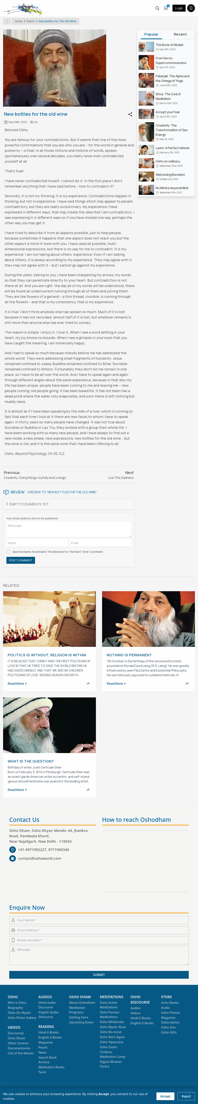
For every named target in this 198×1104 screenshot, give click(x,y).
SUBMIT (99, 975)
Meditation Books (51, 1067)
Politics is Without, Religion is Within (47, 655)
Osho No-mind (110, 1032)
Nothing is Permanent (129, 655)
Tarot (42, 1072)
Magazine (45, 1042)
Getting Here (78, 1017)
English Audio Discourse (48, 1014)
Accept (165, 1096)
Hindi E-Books (48, 1032)
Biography (15, 1007)
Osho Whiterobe (112, 1022)
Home (18, 21)
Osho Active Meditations (108, 1004)
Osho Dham (16, 1038)
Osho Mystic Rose (113, 1027)
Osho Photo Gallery (22, 1018)
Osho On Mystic (19, 1013)
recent (180, 34)
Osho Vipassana (111, 1042)
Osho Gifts (169, 1032)
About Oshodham (82, 1002)
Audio (165, 1007)
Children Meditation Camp (112, 1054)
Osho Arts (168, 1027)
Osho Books (170, 1002)
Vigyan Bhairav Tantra (111, 1064)
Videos (135, 1013)
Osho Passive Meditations (109, 1014)
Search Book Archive (47, 1059)
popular (151, 34)
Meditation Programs (77, 1009)
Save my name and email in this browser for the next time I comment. (58, 552)
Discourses (16, 1033)
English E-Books (50, 1037)
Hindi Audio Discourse (47, 1004)
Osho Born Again (112, 1037)
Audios (136, 1008)
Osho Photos (170, 1013)
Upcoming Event (81, 1022)
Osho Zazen (108, 1047)
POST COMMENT (20, 560)
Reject (186, 1096)
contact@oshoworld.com (39, 858)
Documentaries (19, 1048)
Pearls (30, 21)
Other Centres (18, 1043)
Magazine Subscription (170, 1020)
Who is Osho (17, 1002)
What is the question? (31, 761)
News (42, 1052)
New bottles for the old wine (57, 21)
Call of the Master (21, 1053)
